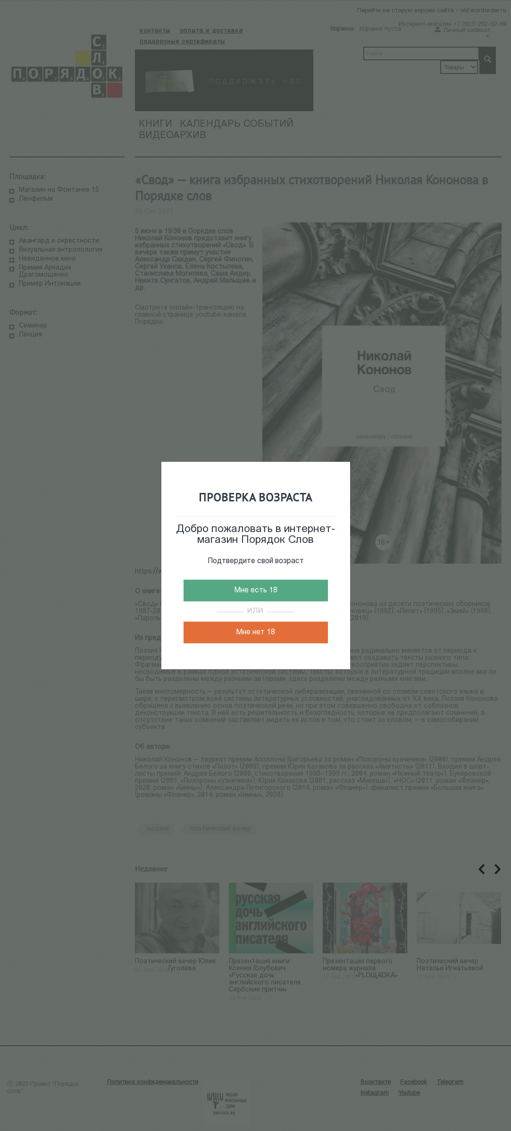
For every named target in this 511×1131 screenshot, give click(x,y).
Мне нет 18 (255, 632)
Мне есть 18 (255, 590)
